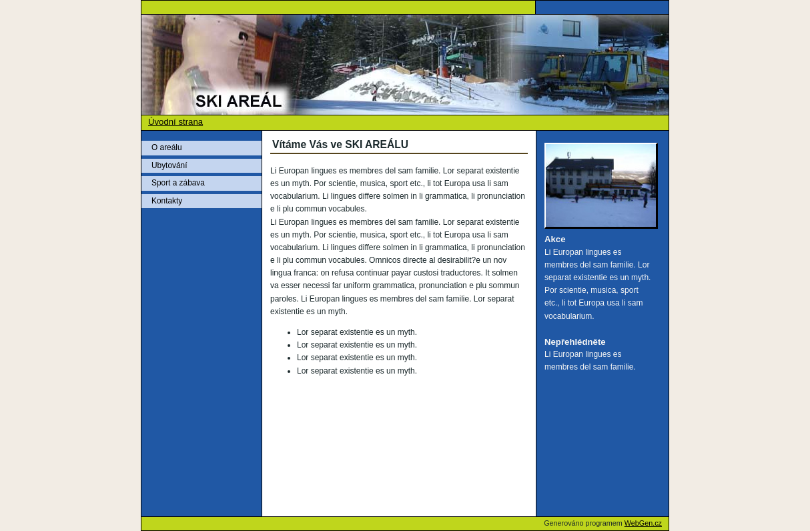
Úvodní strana (175, 122)
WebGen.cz (643, 523)
